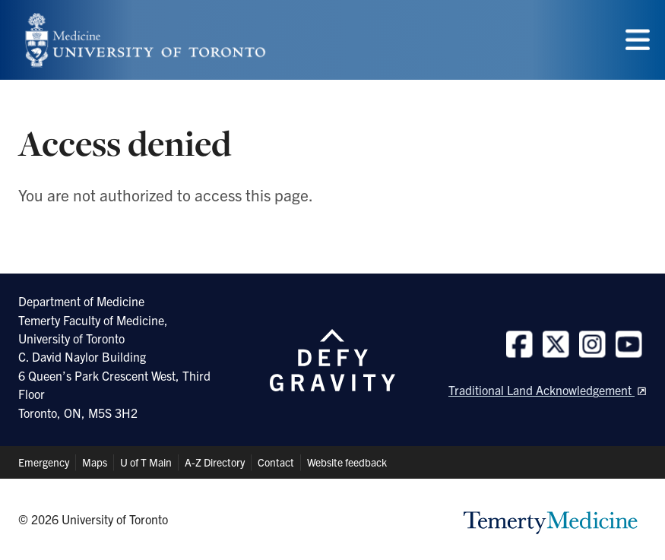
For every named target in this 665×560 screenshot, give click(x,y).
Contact (276, 462)
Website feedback (347, 462)
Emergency (43, 462)
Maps (94, 462)
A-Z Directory (215, 462)
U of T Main (146, 462)
